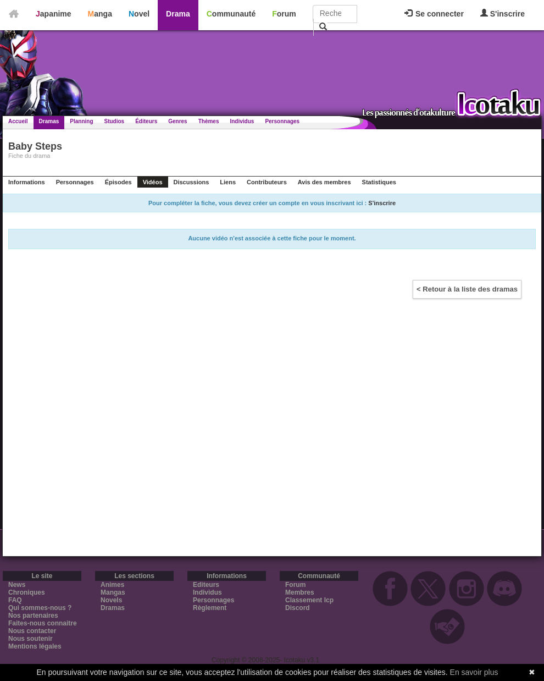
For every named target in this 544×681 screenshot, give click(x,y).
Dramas (49, 121)
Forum (284, 13)
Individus (242, 121)
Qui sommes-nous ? (39, 608)
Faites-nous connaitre (42, 623)
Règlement (209, 608)
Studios (114, 121)
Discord (297, 608)
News (16, 585)
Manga (100, 13)
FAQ (15, 600)
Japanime (53, 13)
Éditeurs (146, 121)
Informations (26, 182)
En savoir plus (474, 672)
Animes (112, 585)
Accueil (18, 121)
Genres (177, 121)
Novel (139, 13)
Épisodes (118, 182)
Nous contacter (32, 631)
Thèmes (208, 121)
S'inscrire (502, 13)
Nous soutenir (30, 638)
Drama (178, 13)
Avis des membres (324, 182)
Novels (111, 600)
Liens (228, 182)
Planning (81, 121)
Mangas (113, 592)
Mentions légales (35, 646)
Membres (299, 592)
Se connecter (434, 13)
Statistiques (379, 182)
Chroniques (26, 592)
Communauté (231, 13)
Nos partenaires (33, 615)
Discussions (191, 182)
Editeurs (206, 585)
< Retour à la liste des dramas (467, 289)
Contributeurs (267, 182)
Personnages (282, 121)
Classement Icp (309, 600)
